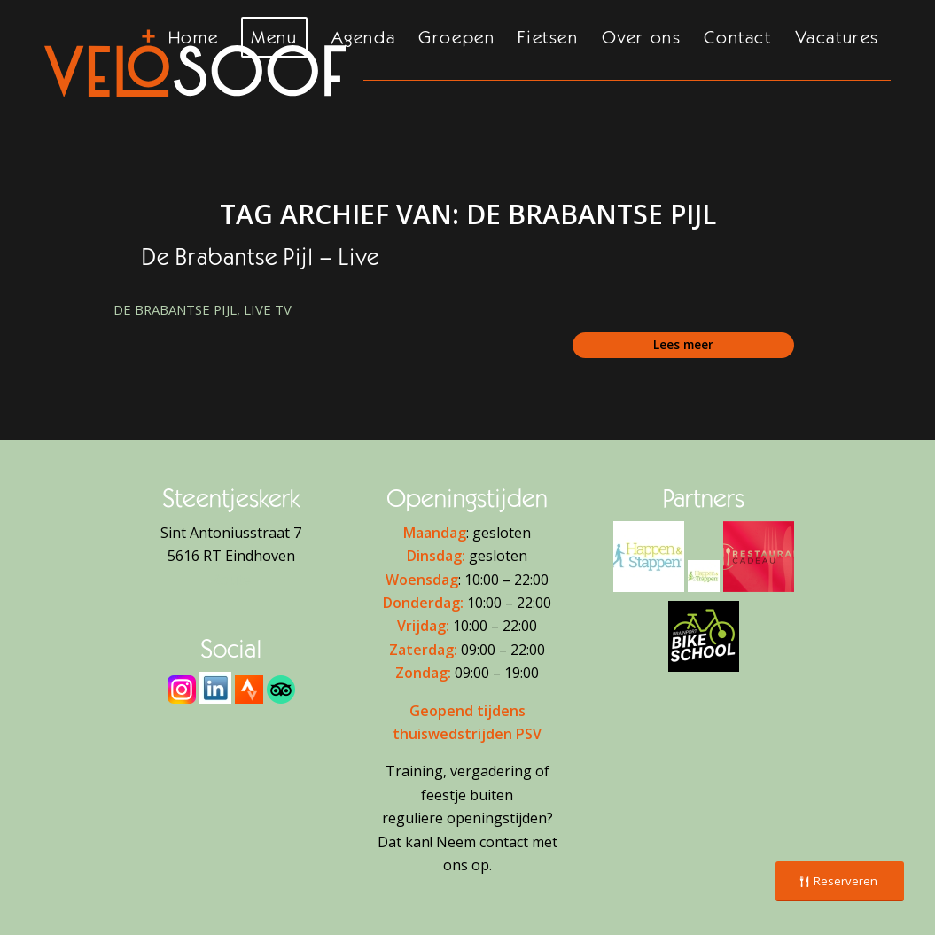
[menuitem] (193, 60)
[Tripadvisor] (281, 689)
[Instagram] (182, 689)
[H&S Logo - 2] (648, 556)
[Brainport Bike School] (703, 636)
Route (231, 579)
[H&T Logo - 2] (704, 576)
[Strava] (249, 689)
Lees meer (683, 344)
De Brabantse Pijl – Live (260, 256)
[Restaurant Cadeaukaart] (758, 556)
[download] (215, 688)
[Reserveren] (839, 881)
